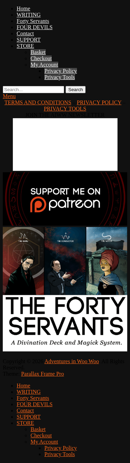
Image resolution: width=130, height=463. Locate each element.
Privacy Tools (59, 77)
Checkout (41, 58)
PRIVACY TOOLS (65, 109)
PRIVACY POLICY (99, 102)
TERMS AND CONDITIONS (38, 102)
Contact (25, 33)
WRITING (29, 15)
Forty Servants (33, 21)
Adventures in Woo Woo (71, 361)
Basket (38, 52)
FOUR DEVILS (35, 27)
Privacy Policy (60, 71)
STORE (25, 46)
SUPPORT (29, 40)
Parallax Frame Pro (42, 374)
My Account (44, 65)
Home (23, 8)
